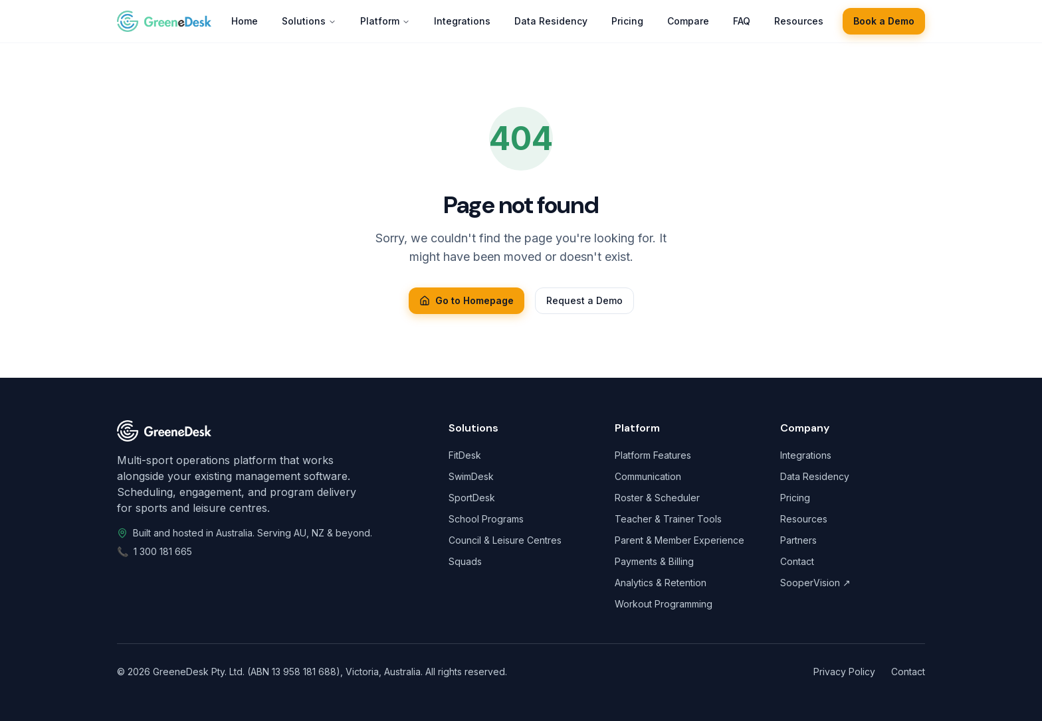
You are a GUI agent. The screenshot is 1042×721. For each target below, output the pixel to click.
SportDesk (472, 497)
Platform (385, 21)
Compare (688, 21)
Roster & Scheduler (657, 497)
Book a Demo (883, 21)
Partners (798, 540)
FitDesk (465, 455)
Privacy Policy (844, 671)
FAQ (741, 21)
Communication (648, 476)
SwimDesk (471, 476)
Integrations (462, 21)
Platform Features (653, 455)
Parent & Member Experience (679, 540)
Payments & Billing (654, 561)
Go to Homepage (466, 300)
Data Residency (550, 21)
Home (244, 21)
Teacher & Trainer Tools (668, 518)
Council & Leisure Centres (505, 540)
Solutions (309, 21)
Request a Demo (584, 300)
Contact (797, 561)
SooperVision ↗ (815, 582)
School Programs (486, 518)
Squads (465, 561)
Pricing (627, 21)
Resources (798, 21)
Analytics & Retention (660, 582)
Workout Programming (663, 603)
